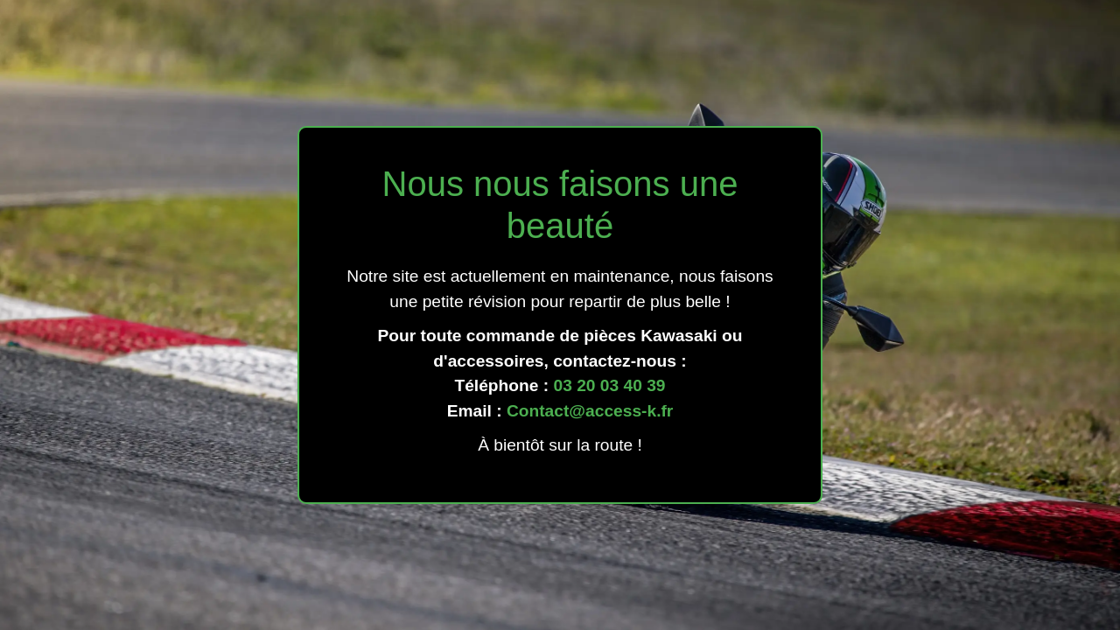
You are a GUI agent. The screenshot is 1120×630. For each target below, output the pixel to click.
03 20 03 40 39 (609, 385)
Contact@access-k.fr (590, 411)
